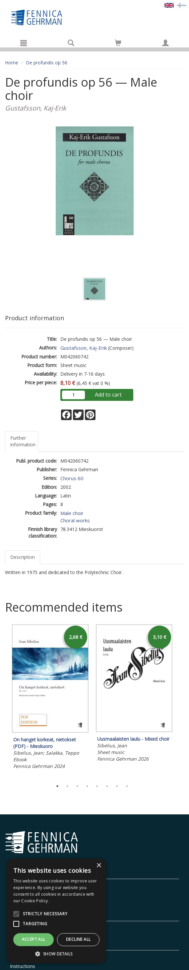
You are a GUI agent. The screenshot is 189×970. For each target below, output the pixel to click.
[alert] (56, 910)
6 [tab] (107, 786)
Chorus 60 (72, 478)
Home (11, 62)
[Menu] (23, 42)
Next (180, 701)
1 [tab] (57, 786)
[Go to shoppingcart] (118, 42)
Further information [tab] (22, 441)
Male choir (72, 513)
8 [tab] (127, 786)
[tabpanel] (50, 698)
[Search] (71, 42)
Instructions (22, 966)
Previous (3, 701)
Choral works (75, 520)
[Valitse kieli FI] (181, 5)
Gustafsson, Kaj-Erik (83, 347)
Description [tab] (22, 557)
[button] (56, 953)
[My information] (165, 42)
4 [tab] (87, 786)
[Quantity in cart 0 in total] (118, 44)
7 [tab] (117, 786)
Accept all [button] (33, 939)
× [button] (98, 865)
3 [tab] (77, 786)
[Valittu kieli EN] (169, 5)
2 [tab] (67, 786)
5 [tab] (97, 786)
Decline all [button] (78, 939)
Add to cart (108, 394)
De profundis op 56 (46, 62)
